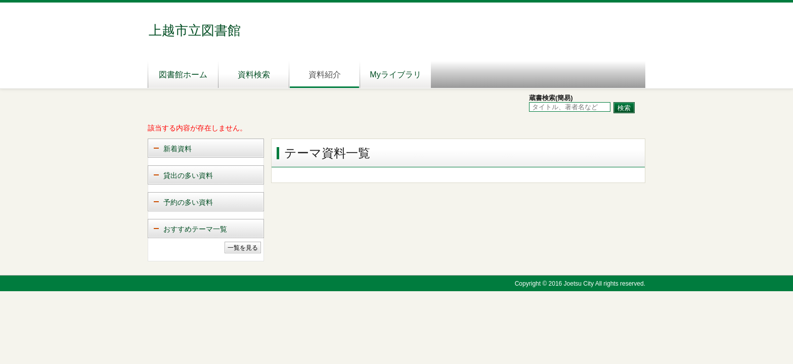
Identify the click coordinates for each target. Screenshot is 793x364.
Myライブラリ (395, 74)
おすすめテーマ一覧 (195, 229)
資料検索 (254, 74)
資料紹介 (325, 74)
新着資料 (177, 149)
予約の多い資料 (188, 202)
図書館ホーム (183, 74)
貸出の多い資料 (188, 175)
